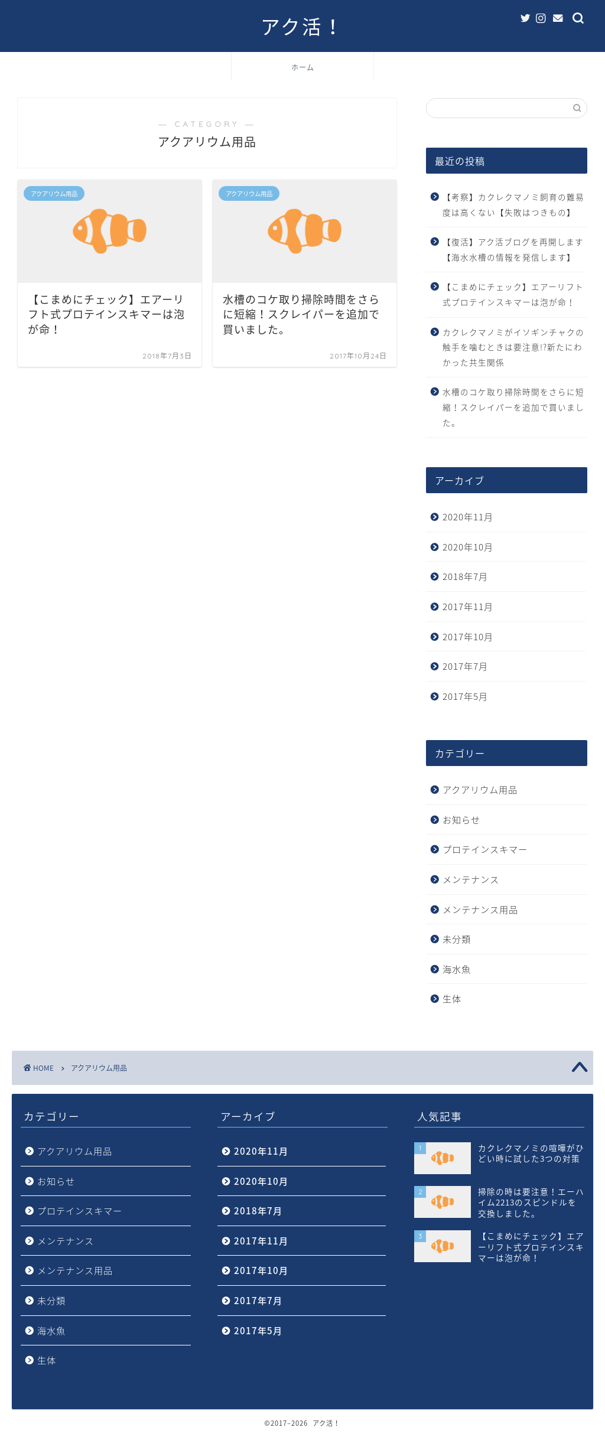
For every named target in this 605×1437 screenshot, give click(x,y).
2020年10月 (468, 546)
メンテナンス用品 (480, 909)
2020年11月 (468, 516)
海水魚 (457, 969)
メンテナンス (471, 879)
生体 (452, 998)
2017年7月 (465, 666)
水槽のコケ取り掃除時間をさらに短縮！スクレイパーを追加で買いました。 (513, 407)
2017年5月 (465, 696)
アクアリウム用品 (480, 789)
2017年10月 (468, 636)
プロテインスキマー (485, 849)
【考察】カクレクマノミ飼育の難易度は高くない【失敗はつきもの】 (513, 204)
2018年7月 (465, 576)
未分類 (457, 939)
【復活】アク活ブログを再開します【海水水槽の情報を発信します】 (513, 249)
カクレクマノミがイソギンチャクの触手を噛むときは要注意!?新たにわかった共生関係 (513, 347)
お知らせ (461, 819)
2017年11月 (468, 606)
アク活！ (302, 27)
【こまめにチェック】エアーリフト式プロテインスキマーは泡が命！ (513, 294)
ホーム (302, 67)
